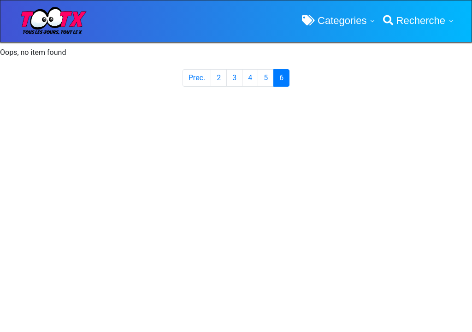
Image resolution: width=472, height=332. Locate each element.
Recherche (414, 20)
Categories (334, 20)
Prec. (197, 77)
